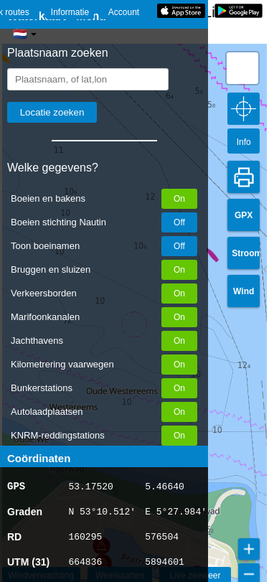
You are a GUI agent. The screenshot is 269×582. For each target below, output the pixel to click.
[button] (242, 68)
